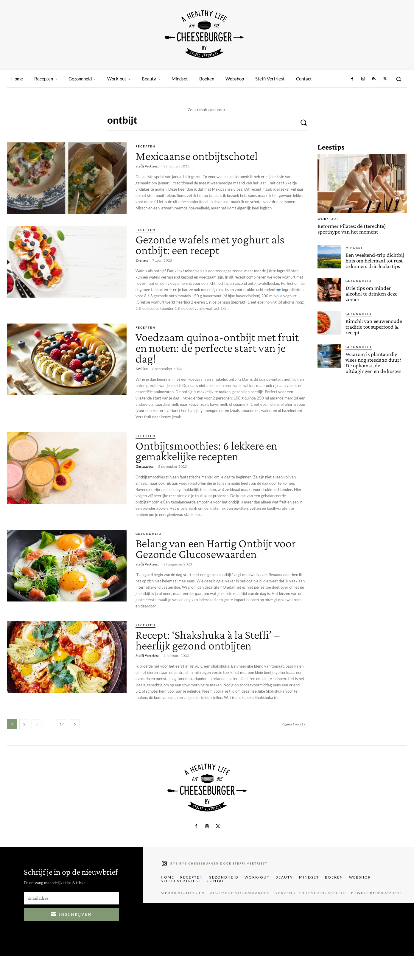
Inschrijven (71, 913)
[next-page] (75, 724)
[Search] (303, 122)
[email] (71, 898)
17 (62, 724)
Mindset (354, 247)
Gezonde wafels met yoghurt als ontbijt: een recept (210, 245)
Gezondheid (149, 533)
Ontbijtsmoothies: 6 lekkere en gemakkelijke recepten (206, 451)
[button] (398, 79)
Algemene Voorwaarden (240, 892)
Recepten (145, 146)
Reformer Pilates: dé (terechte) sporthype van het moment (351, 229)
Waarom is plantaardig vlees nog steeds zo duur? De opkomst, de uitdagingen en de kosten (373, 362)
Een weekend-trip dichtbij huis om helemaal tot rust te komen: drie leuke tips (374, 260)
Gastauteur (145, 466)
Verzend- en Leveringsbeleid (310, 892)
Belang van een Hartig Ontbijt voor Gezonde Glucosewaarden (216, 549)
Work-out (328, 218)
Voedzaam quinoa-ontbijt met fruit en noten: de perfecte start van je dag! (217, 347)
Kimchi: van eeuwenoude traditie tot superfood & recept (373, 326)
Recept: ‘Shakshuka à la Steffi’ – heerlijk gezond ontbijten (208, 640)
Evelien (142, 260)
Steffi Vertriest (147, 166)
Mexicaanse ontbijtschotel (197, 156)
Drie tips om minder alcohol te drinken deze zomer (371, 293)
